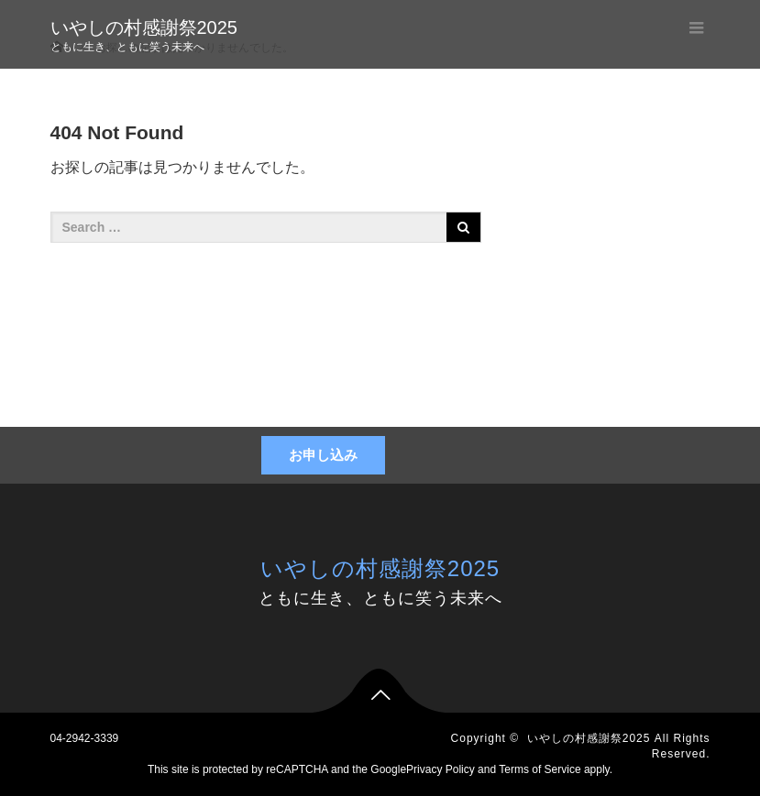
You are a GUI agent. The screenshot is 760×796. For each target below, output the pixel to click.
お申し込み (323, 455)
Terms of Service (539, 769)
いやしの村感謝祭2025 (144, 27)
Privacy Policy (440, 769)
